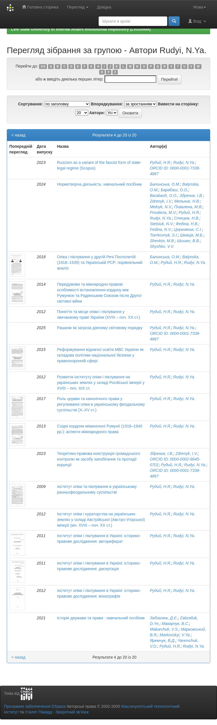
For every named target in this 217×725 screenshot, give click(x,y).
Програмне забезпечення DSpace (35, 706)
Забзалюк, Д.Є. (164, 618)
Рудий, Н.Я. (160, 162)
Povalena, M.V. (163, 212)
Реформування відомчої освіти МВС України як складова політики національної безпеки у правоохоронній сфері (100, 355)
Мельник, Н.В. (187, 201)
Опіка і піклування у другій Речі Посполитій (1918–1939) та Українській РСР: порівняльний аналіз (99, 262)
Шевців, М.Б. (191, 235)
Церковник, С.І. (188, 229)
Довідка (104, 7)
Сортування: (30, 104)
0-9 (43, 66)
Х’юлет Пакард (38, 712)
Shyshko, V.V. (162, 246)
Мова (199, 7)
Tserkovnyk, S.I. (164, 235)
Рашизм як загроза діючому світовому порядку (100, 327)
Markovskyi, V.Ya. (175, 635)
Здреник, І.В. (191, 195)
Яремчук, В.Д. (162, 640)
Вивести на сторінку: (178, 104)
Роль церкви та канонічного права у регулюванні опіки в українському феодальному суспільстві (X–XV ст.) (101, 404)
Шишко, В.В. (188, 240)
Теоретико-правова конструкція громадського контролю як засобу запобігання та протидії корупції (98, 459)
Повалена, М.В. (188, 207)
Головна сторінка (40, 7)
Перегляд (77, 7)
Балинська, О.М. (165, 184)
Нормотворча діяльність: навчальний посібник (99, 184)
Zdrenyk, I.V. (161, 201)
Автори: (97, 112)
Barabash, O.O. (163, 195)
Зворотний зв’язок (71, 712)
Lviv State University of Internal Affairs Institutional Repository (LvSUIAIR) (81, 29)
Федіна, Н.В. (187, 224)
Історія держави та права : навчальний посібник (101, 618)
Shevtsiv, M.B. (162, 240)
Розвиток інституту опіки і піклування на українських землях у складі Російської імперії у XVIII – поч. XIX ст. (100, 382)
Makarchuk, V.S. (164, 629)
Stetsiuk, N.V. (162, 224)
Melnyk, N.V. (161, 207)
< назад (18, 135)
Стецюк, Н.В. (186, 218)
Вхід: (197, 21)
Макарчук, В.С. (175, 623)
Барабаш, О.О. (174, 190)
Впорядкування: (107, 104)
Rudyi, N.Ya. (184, 162)
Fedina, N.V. (161, 229)
